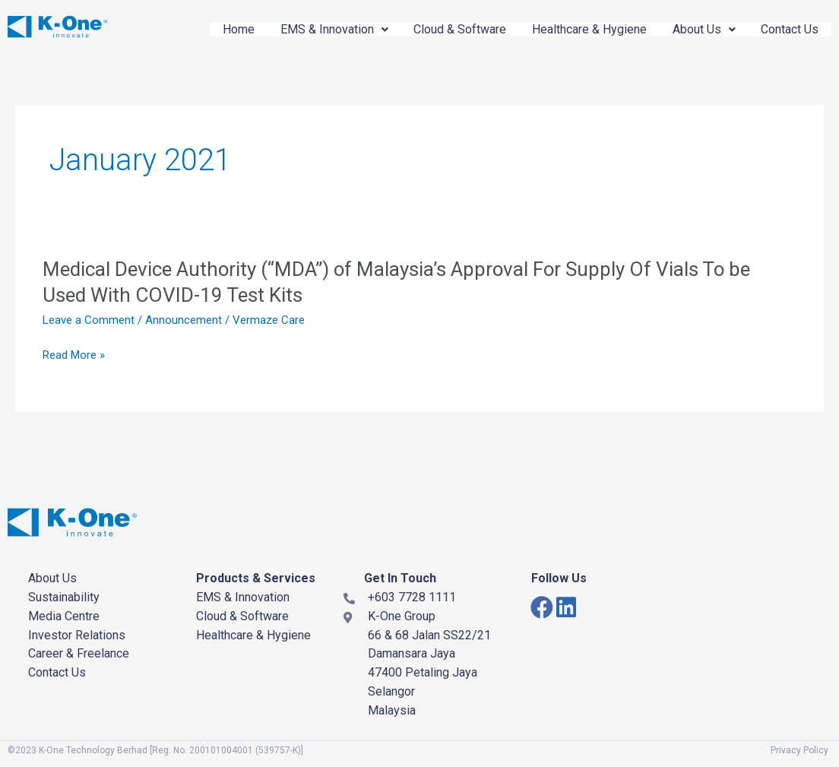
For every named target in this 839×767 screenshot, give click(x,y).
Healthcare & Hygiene (581, 29)
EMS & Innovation (319, 29)
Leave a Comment (89, 320)
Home (220, 29)
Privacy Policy (799, 750)
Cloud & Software (448, 29)
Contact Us (788, 29)
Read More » (74, 355)
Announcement (183, 320)
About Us (698, 29)
